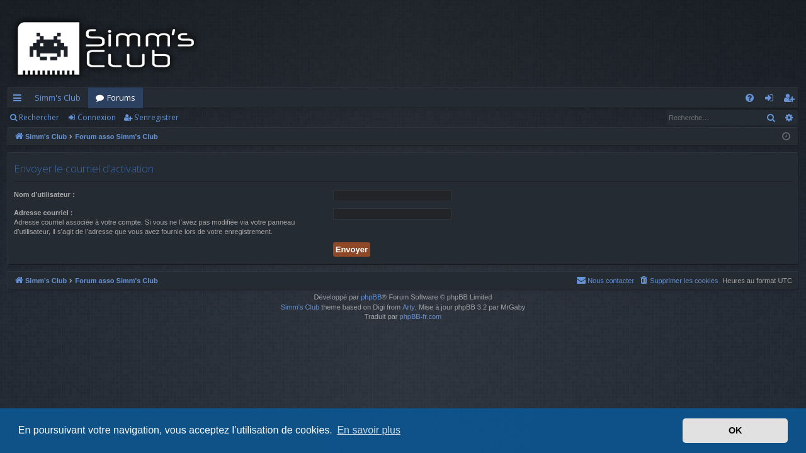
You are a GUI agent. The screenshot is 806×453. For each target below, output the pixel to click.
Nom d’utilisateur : (44, 194)
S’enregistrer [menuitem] (791, 100)
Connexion (96, 117)
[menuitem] (749, 97)
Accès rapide (20, 100)
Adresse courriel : (43, 212)
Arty (408, 307)
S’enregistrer (156, 117)
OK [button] (735, 430)
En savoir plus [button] (368, 430)
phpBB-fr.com (421, 316)
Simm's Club (58, 97)
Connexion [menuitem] (771, 100)
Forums (121, 97)
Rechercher (39, 117)
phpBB (371, 297)
